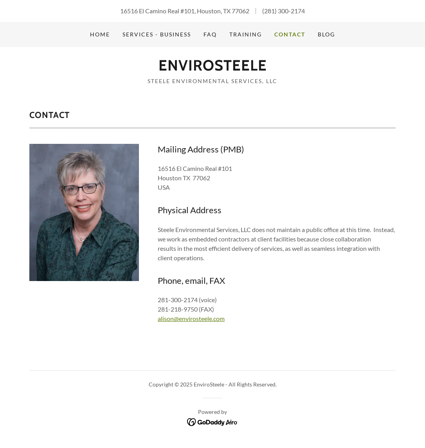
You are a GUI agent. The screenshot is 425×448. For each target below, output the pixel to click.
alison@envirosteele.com (191, 318)
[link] (212, 68)
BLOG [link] (326, 34)
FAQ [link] (210, 34)
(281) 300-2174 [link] (283, 11)
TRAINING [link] (245, 34)
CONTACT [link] (289, 34)
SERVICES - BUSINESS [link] (156, 34)
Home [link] (100, 34)
